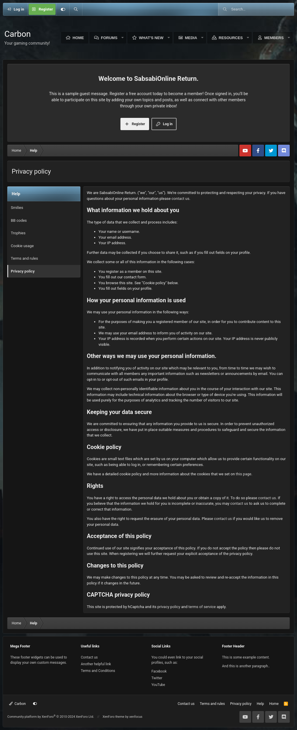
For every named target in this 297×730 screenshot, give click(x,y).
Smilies (17, 207)
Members (274, 38)
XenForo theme (114, 717)
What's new (151, 38)
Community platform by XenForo (50, 717)
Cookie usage (22, 246)
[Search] (75, 9)
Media (191, 38)
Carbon (17, 704)
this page (243, 474)
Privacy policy (22, 271)
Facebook (159, 671)
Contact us (89, 657)
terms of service (202, 607)
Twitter (156, 678)
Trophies (18, 233)
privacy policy (168, 607)
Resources (231, 38)
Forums (109, 38)
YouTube (158, 685)
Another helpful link (96, 664)
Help (260, 704)
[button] (123, 37)
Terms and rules (24, 258)
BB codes (19, 220)
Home (78, 38)
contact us (180, 198)
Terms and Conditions (98, 671)
